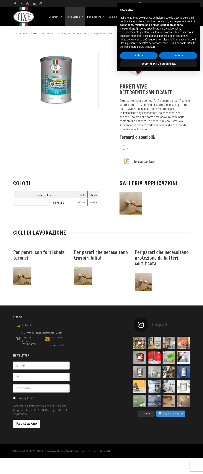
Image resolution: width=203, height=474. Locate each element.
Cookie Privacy (78, 451)
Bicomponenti (96, 16)
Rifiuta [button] (139, 55)
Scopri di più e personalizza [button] (158, 63)
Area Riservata (51, 451)
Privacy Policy (65, 451)
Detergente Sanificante (101, 33)
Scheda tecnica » (144, 161)
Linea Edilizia (75, 16)
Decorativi (56, 16)
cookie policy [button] (173, 28)
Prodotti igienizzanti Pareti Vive (72, 33)
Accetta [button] (178, 55)
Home (33, 33)
